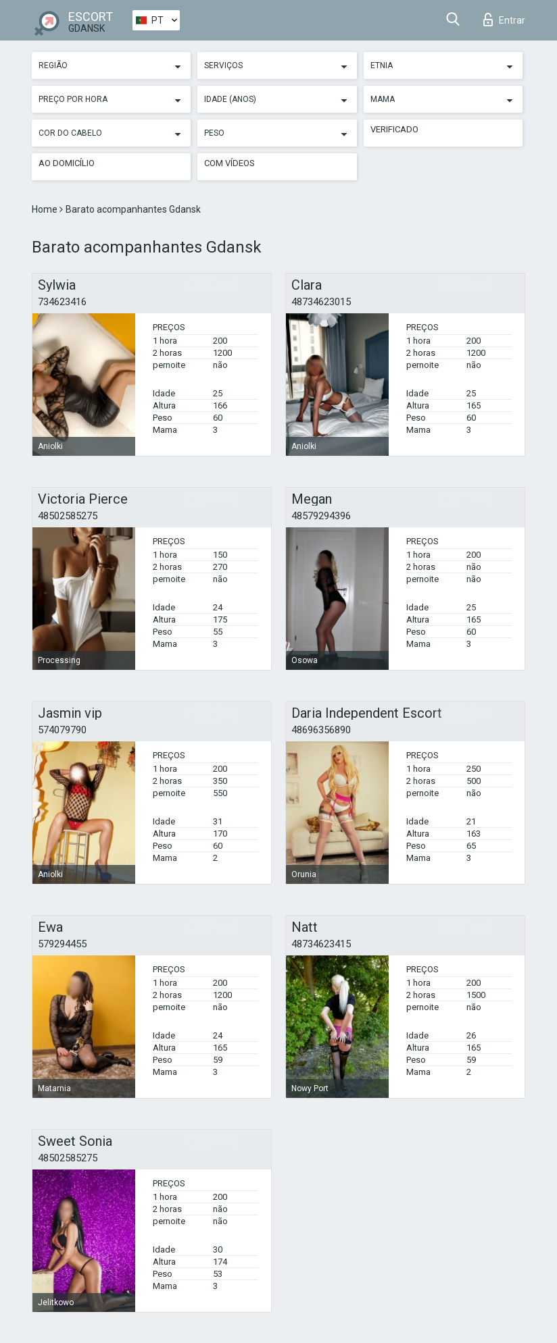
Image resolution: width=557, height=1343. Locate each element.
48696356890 (321, 730)
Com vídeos (229, 163)
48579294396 (321, 516)
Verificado (394, 129)
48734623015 (321, 302)
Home (45, 209)
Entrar (504, 19)
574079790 (62, 730)
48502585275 (67, 516)
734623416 (62, 302)
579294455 (62, 944)
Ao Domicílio (67, 163)
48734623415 (321, 944)
